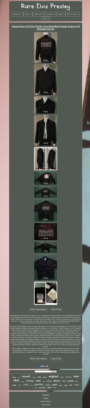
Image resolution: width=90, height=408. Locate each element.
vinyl (25, 384)
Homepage (45, 395)
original (53, 376)
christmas (34, 377)
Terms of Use (45, 404)
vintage (30, 380)
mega (14, 385)
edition (49, 387)
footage (60, 385)
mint (38, 380)
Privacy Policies (46, 401)
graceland (42, 387)
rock (31, 385)
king (39, 377)
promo (71, 381)
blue (71, 385)
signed (66, 385)
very (76, 384)
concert (69, 377)
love (77, 381)
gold (54, 384)
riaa (55, 387)
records (22, 381)
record (26, 376)
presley (38, 384)
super (43, 381)
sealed (48, 385)
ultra (36, 387)
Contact (45, 398)
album (49, 381)
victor (19, 385)
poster (19, 377)
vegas (62, 377)
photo (57, 381)
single (14, 377)
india (45, 377)
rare (76, 376)
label (64, 381)
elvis (16, 380)
